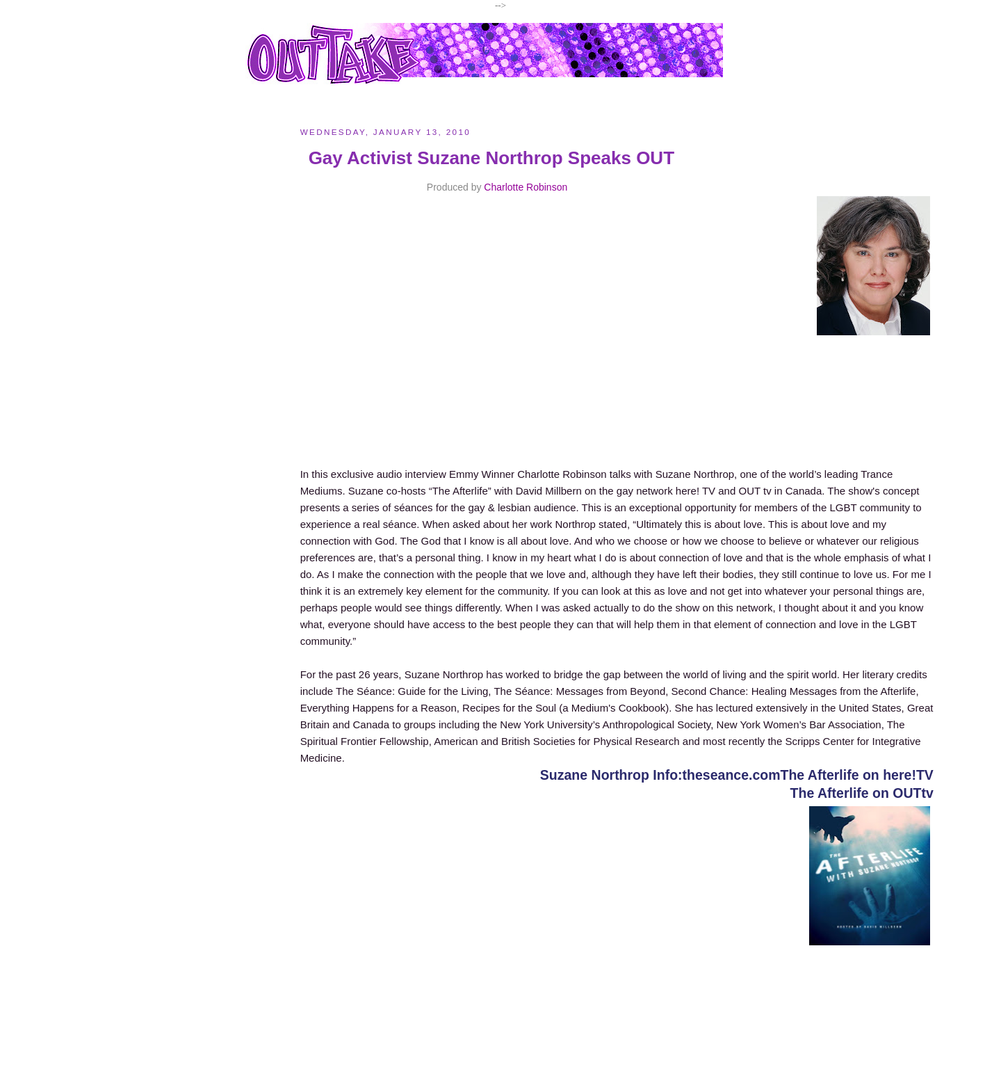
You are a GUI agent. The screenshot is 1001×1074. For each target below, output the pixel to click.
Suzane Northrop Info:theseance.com (660, 775)
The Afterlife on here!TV (857, 775)
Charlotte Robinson (525, 187)
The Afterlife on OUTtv (862, 793)
